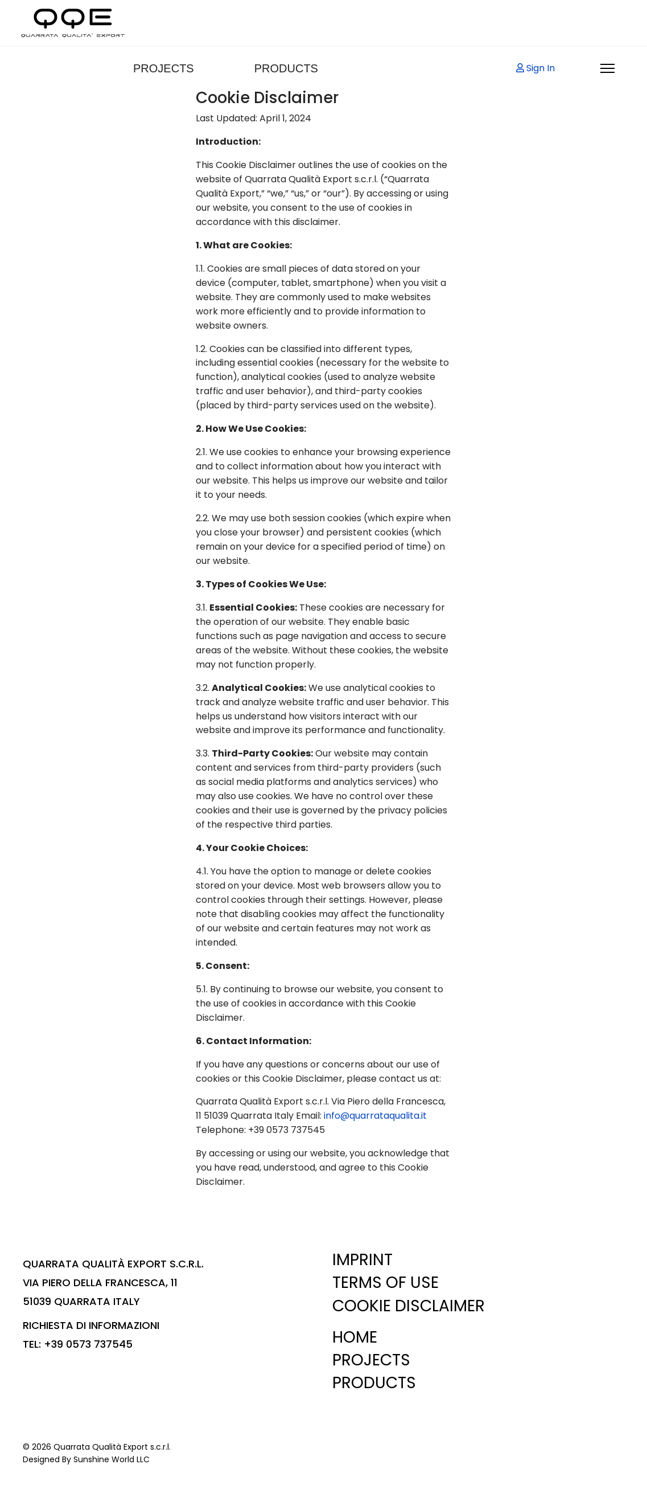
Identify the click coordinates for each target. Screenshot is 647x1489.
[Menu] (607, 68)
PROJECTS (163, 68)
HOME (354, 1337)
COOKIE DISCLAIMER (408, 1306)
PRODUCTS (286, 68)
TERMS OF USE (385, 1282)
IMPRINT (362, 1260)
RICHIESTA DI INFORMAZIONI (91, 1325)
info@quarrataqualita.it (375, 1115)
